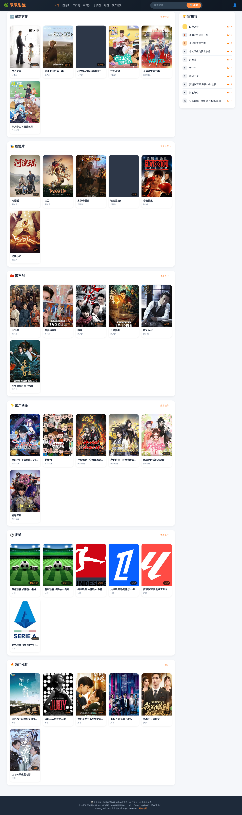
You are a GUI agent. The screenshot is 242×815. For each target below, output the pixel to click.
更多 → (168, 664)
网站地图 (143, 808)
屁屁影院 (14, 5)
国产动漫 (117, 5)
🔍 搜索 (194, 5)
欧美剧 (97, 5)
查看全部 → (166, 17)
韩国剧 (86, 5)
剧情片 (65, 5)
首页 (56, 5)
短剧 (106, 5)
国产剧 (76, 5)
